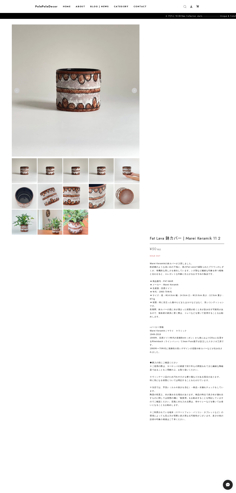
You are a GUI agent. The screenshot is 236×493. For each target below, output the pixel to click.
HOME (67, 6)
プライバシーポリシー (118, 473)
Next (134, 89)
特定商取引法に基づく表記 (118, 477)
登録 (138, 461)
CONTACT (140, 6)
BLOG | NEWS (99, 6)
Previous (17, 89)
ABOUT (80, 6)
